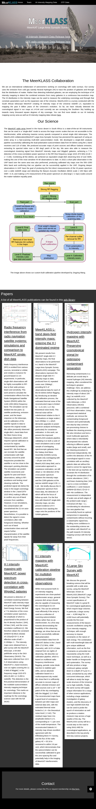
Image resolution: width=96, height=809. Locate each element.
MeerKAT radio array (17, 128)
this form (76, 789)
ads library (69, 299)
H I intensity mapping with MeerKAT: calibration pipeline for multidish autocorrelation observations (47, 569)
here (59, 115)
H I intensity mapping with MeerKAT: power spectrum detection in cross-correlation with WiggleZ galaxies (16, 578)
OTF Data (65, 2)
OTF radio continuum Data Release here (48, 41)
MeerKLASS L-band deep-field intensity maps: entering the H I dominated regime (47, 338)
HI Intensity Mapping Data (46, 2)
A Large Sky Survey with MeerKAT (75, 570)
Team (29, 2)
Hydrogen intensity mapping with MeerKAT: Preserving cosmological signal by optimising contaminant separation (79, 350)
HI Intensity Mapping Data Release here (48, 36)
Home (12, 2)
